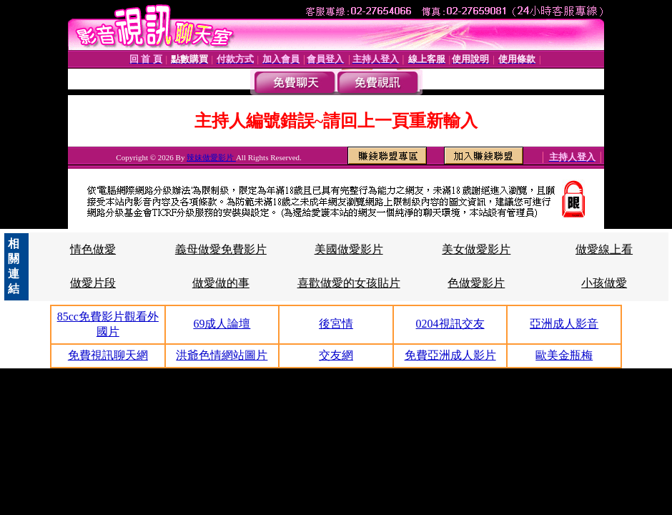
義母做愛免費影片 (221, 249)
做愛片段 (93, 283)
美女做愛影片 (476, 249)
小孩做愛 (604, 283)
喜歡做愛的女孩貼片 (348, 283)
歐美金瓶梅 (564, 355)
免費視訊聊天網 (108, 355)
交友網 (336, 355)
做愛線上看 (604, 249)
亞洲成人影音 (564, 324)
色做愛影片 (476, 283)
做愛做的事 (220, 283)
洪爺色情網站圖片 (221, 355)
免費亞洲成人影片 (450, 355)
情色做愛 (93, 249)
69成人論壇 (221, 324)
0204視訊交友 (450, 324)
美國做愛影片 (349, 249)
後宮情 (336, 324)
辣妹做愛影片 (211, 157)
